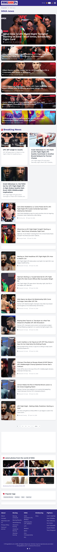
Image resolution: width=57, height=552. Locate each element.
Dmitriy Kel (7, 58)
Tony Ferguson (51, 530)
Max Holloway (51, 520)
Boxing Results (17, 520)
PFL (25, 537)
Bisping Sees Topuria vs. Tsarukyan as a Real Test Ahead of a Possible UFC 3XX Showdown (33, 322)
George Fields (8, 42)
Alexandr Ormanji (8, 74)
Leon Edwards (51, 525)
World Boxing (17, 522)
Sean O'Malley (51, 518)
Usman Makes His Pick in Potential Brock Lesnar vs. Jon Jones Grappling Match (34, 386)
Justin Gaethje (51, 516)
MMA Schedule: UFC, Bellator (28, 517)
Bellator (26, 528)
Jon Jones (50, 523)
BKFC (25, 531)
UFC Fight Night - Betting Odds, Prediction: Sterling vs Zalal (35, 407)
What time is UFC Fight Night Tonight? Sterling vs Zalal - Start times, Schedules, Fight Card (34, 230)
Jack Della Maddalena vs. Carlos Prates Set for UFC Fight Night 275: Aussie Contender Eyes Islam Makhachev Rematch (34, 209)
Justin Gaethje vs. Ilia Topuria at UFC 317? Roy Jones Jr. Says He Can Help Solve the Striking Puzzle (35, 343)
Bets (23, 497)
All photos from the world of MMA (13, 486)
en (43, 3)
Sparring (28, 497)
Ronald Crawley (23, 415)
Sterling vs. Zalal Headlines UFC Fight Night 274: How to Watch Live (35, 257)
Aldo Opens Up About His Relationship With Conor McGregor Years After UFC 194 (34, 300)
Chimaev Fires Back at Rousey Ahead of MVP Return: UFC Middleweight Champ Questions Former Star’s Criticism (35, 364)
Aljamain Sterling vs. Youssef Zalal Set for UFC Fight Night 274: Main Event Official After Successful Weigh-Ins (35, 279)
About (3, 516)
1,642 (36, 426)
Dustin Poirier (51, 528)
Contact (3, 518)
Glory (36, 516)
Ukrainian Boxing (8, 497)
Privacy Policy (5, 525)
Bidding (17, 497)
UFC (25, 526)
